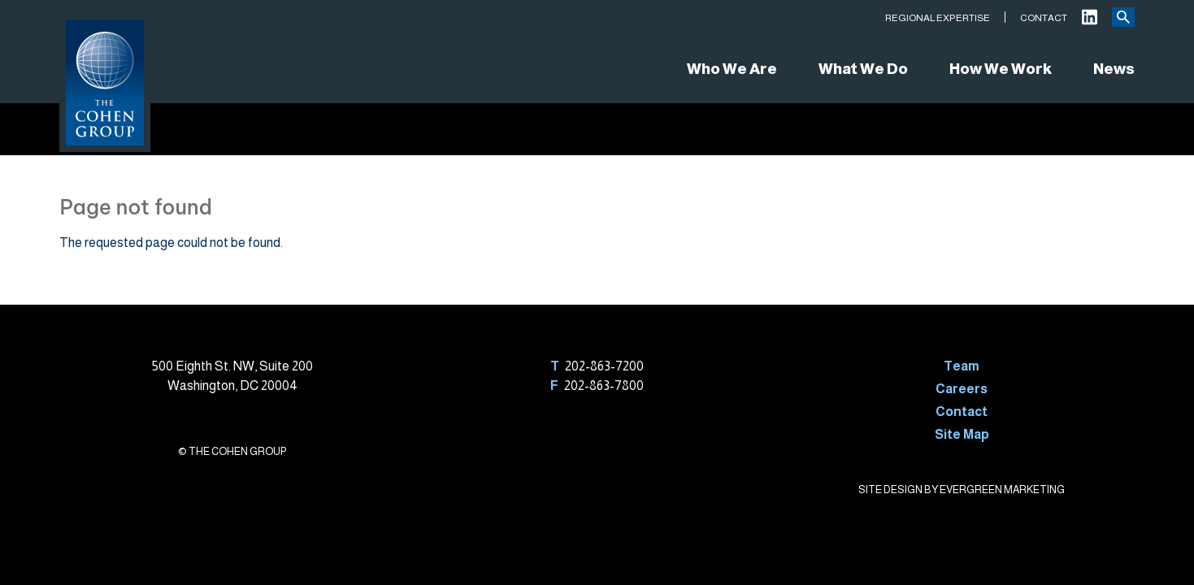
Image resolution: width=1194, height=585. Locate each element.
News (1114, 68)
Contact (1043, 18)
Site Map (962, 434)
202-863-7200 (604, 366)
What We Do (863, 68)
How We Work (1000, 68)
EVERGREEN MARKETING (1002, 489)
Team (961, 366)
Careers (962, 389)
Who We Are (732, 68)
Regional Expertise (937, 18)
